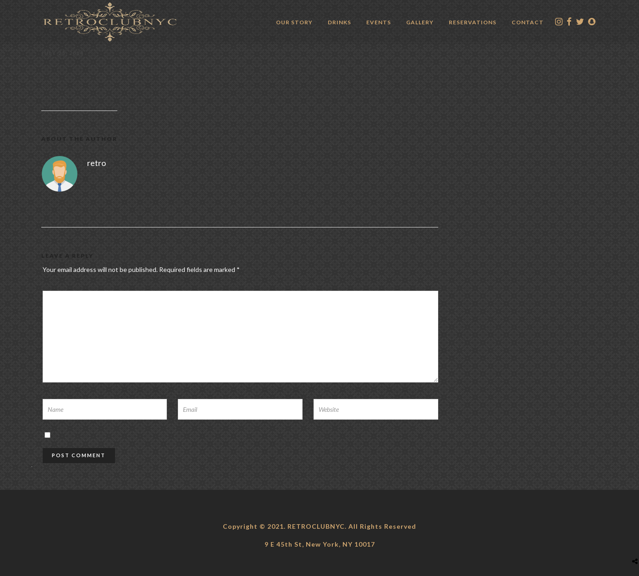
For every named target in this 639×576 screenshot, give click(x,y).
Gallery (420, 22)
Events (378, 22)
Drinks (339, 22)
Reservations (472, 22)
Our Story (294, 22)
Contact (528, 22)
